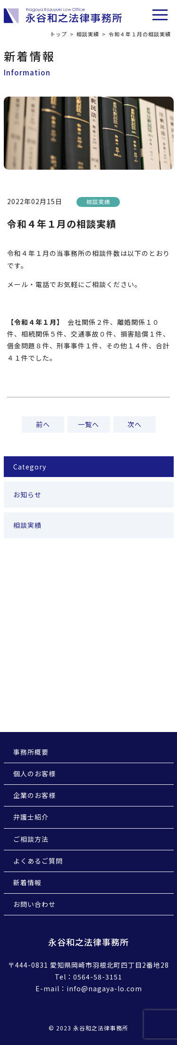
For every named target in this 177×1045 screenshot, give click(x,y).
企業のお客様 (34, 795)
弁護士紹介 (31, 817)
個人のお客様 (34, 773)
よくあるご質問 (38, 860)
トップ (58, 34)
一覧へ (88, 424)
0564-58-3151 (97, 976)
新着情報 (27, 882)
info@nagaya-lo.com (104, 988)
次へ (134, 424)
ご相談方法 (31, 839)
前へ (43, 424)
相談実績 (87, 34)
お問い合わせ (34, 904)
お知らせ (27, 494)
